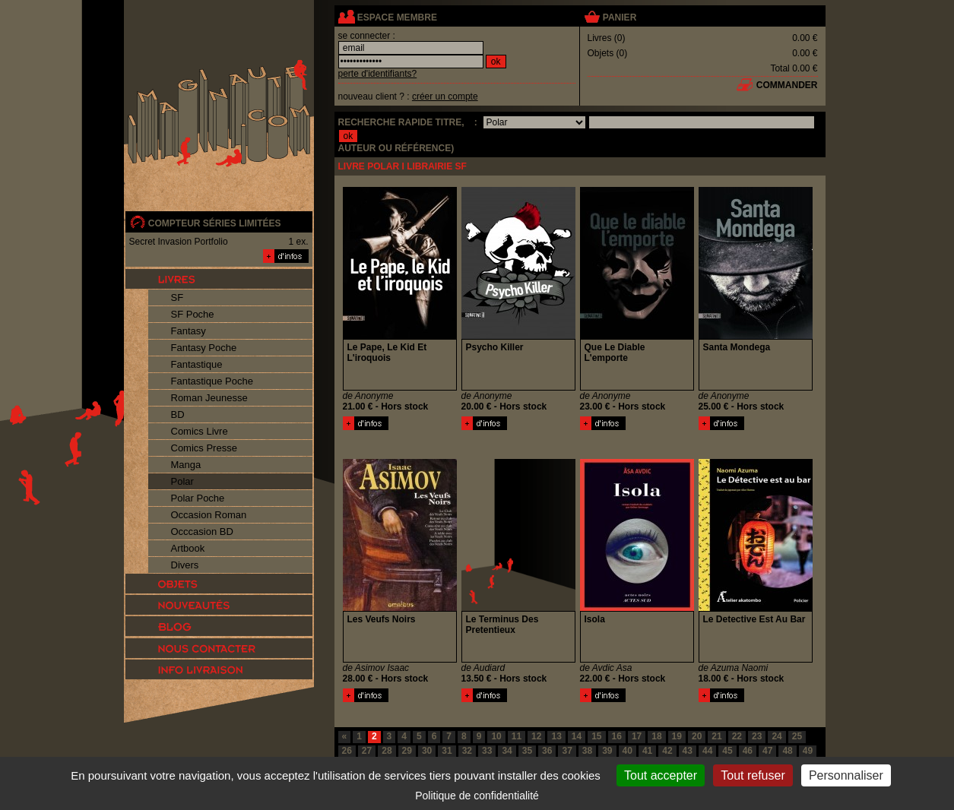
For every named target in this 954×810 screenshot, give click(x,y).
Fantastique (197, 364)
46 (748, 750)
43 (688, 750)
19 (677, 736)
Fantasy (188, 331)
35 (527, 750)
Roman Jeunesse (209, 397)
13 (556, 736)
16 (617, 736)
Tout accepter (660, 775)
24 (776, 736)
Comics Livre (199, 431)
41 (647, 750)
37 (567, 750)
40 (627, 750)
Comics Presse (204, 448)
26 (347, 750)
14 (577, 736)
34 (507, 750)
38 (587, 750)
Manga (186, 464)
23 (757, 736)
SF (177, 297)
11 (516, 736)
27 (367, 750)
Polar (182, 481)
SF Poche (192, 314)
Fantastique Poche (212, 381)
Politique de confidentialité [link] (477, 795)
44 (707, 750)
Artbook (188, 548)
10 (496, 736)
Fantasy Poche (204, 347)
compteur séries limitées (214, 223)
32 (467, 750)
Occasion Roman (209, 514)
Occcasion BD (202, 531)
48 (787, 750)
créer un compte (445, 96)
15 (596, 736)
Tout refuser (752, 775)
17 (637, 736)
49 (808, 750)
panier (619, 17)
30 (427, 750)
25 (797, 736)
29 (407, 750)
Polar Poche (198, 498)
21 (716, 736)
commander (787, 85)
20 (697, 736)
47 (767, 750)
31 (447, 750)
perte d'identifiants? (377, 73)
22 (737, 736)
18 (656, 736)
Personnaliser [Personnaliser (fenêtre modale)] (846, 775)
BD (178, 414)
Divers (185, 565)
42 (667, 750)
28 (386, 750)
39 (607, 750)
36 (547, 750)
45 (727, 750)
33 (487, 750)
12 (536, 736)
